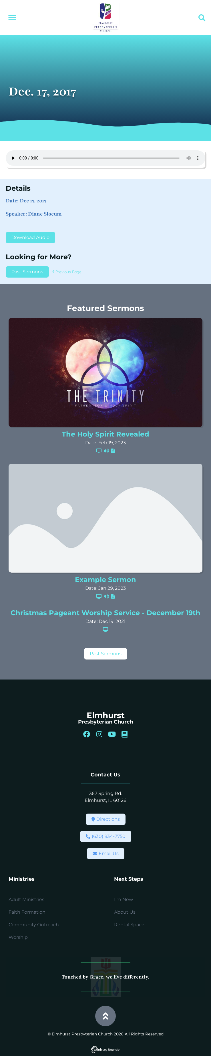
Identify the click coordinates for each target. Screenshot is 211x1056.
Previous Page (66, 271)
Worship (18, 937)
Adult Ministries (26, 899)
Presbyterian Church (105, 722)
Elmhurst (106, 715)
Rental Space (129, 924)
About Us (125, 912)
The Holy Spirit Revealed (105, 434)
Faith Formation (27, 912)
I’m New (123, 899)
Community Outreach (34, 924)
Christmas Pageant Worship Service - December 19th (105, 613)
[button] (12, 17)
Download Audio (30, 237)
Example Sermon (105, 579)
